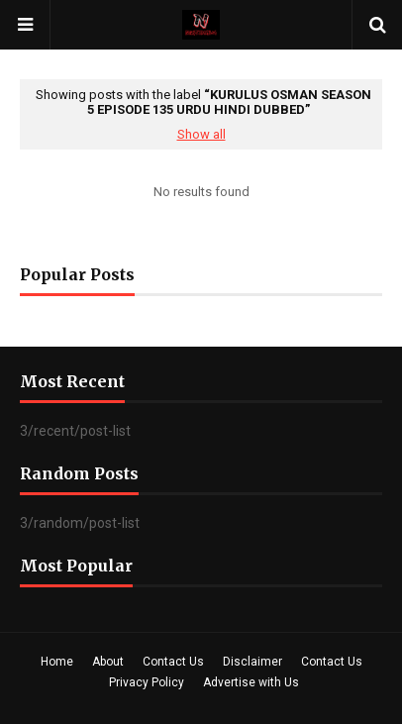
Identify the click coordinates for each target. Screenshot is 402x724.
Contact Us (173, 662)
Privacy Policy (146, 682)
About (108, 662)
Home (57, 662)
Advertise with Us (251, 682)
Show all (201, 134)
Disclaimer (252, 662)
